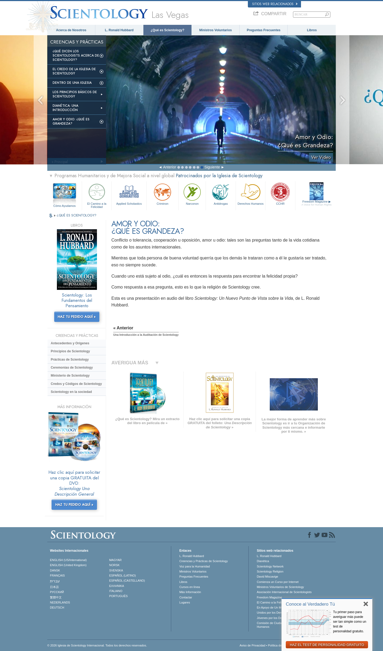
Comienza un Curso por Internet (278, 581)
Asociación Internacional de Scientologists (284, 592)
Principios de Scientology (70, 351)
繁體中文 (56, 597)
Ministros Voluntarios (215, 30)
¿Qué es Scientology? (167, 30)
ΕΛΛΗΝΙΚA (116, 585)
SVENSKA (116, 570)
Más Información (190, 592)
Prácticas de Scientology (70, 359)
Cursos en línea (189, 587)
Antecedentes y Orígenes (70, 343)
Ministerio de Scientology (70, 375)
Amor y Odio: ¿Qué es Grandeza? (71, 121)
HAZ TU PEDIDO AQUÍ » (77, 316)
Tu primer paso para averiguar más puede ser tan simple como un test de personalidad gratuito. (349, 621)
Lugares (184, 602)
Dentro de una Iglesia (72, 82)
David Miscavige (267, 576)
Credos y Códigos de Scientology (76, 384)
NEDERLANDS (60, 602)
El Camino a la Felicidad (96, 195)
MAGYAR (115, 560)
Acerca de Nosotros (71, 30)
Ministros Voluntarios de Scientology (280, 587)
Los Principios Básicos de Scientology (75, 94)
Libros (312, 30)
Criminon (162, 193)
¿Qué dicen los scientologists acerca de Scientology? (76, 55)
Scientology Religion (270, 571)
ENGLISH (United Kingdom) (68, 565)
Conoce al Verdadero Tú (310, 604)
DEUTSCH (57, 607)
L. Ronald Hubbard (119, 30)
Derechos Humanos (250, 193)
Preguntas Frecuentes (263, 30)
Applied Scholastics (129, 193)
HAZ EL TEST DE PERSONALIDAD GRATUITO (327, 645)
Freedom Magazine (316, 203)
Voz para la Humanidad (194, 566)
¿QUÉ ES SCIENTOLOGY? (76, 215)
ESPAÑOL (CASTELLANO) (127, 580)
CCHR (280, 193)
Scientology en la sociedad (71, 392)
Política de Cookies (280, 645)
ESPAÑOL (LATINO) (122, 575)
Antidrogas (220, 193)
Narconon (192, 193)
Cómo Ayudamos (64, 205)
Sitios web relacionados (275, 4)
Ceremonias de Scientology (72, 367)
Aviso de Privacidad (252, 645)
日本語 (54, 587)
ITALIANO (115, 591)
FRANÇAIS (57, 575)
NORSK (114, 565)
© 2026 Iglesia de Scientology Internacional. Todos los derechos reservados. (97, 645)
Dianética (263, 561)
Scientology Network (270, 566)
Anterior (169, 167)
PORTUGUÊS (118, 596)
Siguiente (212, 167)
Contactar (185, 597)
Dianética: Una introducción (65, 107)
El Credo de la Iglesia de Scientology (74, 71)
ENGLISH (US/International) (68, 560)
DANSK (55, 570)
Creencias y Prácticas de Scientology (203, 561)
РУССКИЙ (57, 592)
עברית (55, 581)
